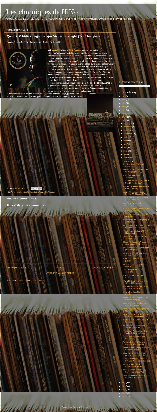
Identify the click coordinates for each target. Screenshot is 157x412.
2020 (124, 113)
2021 (124, 110)
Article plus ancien (103, 267)
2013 (124, 396)
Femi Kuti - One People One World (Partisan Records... (134, 354)
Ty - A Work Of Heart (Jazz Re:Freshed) (134, 338)
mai (125, 147)
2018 (124, 120)
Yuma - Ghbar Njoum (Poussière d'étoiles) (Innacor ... (136, 349)
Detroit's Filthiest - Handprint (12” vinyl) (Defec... (136, 221)
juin (125, 144)
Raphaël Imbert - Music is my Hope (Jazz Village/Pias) (134, 371)
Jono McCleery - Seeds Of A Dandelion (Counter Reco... (134, 304)
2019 (124, 117)
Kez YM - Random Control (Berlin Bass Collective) (136, 187)
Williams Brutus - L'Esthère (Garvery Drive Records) (134, 343)
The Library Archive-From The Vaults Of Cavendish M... (135, 332)
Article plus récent (17, 267)
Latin (36, 192)
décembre (128, 123)
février (126, 158)
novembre (128, 127)
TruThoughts (50, 192)
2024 (124, 100)
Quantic (55, 50)
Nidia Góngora (75, 50)
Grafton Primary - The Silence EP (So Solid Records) (136, 210)
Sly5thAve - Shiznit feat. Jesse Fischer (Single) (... (135, 254)
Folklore (30, 192)
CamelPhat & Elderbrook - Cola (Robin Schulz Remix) (135, 287)
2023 (124, 103)
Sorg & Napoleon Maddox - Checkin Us (134, 293)
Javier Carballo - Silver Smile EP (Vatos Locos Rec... (135, 198)
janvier (127, 161)
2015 (124, 390)
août (126, 137)
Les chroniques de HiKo (42, 12)
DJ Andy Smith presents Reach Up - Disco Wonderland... (135, 315)
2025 (124, 96)
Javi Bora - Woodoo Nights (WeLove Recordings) (133, 204)
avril (126, 151)
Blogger (92, 407)
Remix (41, 192)
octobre (127, 130)
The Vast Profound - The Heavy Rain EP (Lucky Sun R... (136, 182)
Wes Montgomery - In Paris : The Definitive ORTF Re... (136, 376)
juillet (126, 141)
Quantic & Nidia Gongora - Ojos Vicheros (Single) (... (135, 299)
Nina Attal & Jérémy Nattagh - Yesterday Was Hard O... (135, 326)
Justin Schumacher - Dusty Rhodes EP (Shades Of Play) (135, 193)
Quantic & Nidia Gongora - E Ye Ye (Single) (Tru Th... (135, 171)
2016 (124, 386)
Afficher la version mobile (60, 273)
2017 (124, 383)
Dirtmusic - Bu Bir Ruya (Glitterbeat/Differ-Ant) (133, 365)
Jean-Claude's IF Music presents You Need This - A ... (136, 310)
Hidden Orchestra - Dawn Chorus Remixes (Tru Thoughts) (136, 226)
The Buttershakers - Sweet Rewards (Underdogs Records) (136, 360)
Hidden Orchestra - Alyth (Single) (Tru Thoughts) (136, 249)
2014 (124, 393)
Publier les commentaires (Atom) (30, 280)
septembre (128, 134)
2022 (124, 107)
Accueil (60, 267)
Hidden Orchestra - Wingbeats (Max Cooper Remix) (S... (135, 243)
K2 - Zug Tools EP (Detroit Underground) (133, 165)
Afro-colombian (20, 192)
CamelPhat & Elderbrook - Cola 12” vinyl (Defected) (135, 282)
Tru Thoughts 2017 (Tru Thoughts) (132, 271)
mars (126, 154)
